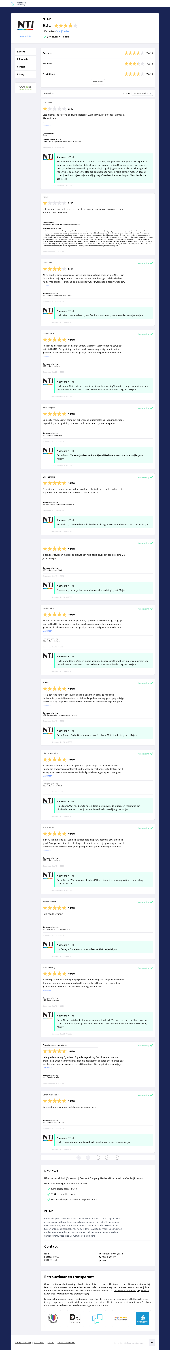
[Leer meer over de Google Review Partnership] (120, 1318)
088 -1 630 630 (109, 1257)
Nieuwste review (142, 93)
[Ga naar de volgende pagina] (107, 1157)
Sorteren (127, 93)
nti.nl (104, 1260)
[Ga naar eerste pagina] (78, 1157)
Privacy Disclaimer (23, 1342)
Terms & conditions (66, 1342)
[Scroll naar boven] (152, 1342)
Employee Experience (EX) (76, 1293)
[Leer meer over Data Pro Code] (52, 1318)
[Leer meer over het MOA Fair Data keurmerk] (75, 1318)
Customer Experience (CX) (127, 1290)
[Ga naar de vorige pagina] (88, 1157)
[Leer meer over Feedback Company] (97, 1318)
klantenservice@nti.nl (112, 1253)
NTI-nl (47, 19)
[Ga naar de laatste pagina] (117, 1157)
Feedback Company (135, 1343)
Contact (51, 1342)
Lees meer (47, 125)
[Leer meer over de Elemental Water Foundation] (142, 1318)
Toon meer (98, 81)
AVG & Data (39, 1342)
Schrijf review (62, 31)
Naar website (25, 36)
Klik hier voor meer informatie (121, 1302)
